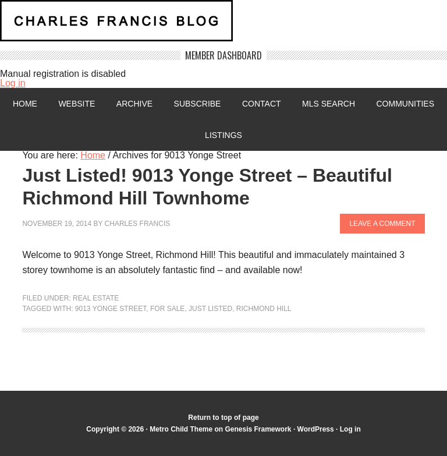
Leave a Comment (382, 224)
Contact (261, 103)
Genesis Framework (258, 429)
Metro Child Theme (181, 429)
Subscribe (197, 103)
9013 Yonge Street (111, 309)
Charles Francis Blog (223, 25)
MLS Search (328, 103)
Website (76, 103)
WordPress (315, 429)
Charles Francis (138, 224)
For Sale (167, 309)
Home (25, 103)
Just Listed (210, 309)
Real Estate (96, 298)
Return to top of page (223, 417)
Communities (405, 103)
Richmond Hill (264, 309)
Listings (223, 135)
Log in (13, 83)
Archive (134, 103)
